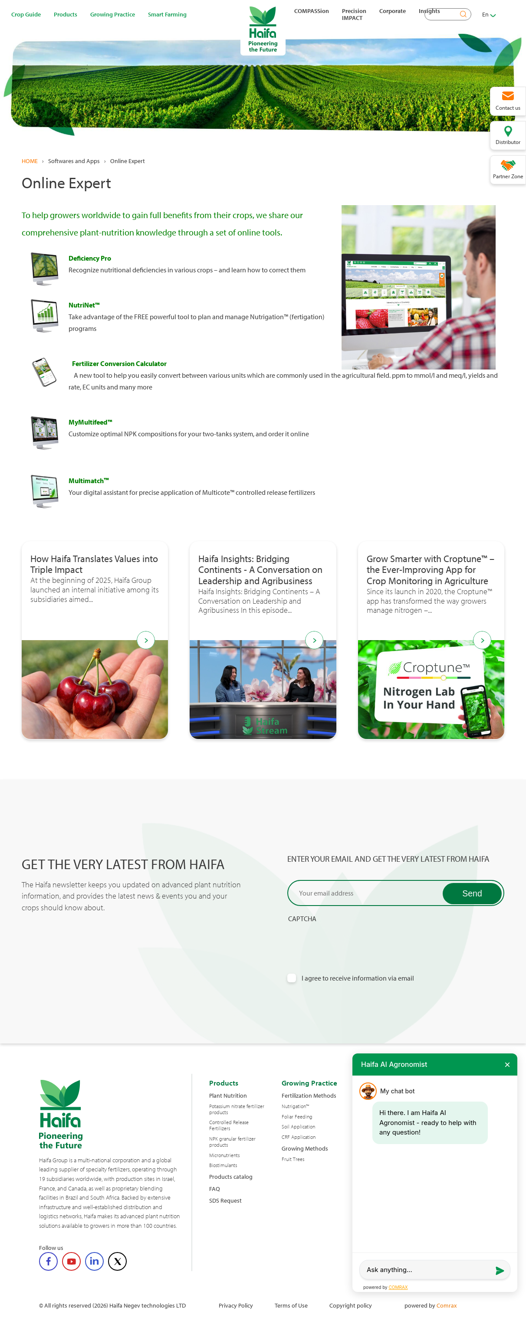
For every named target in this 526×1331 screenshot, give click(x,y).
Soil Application (298, 1127)
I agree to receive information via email (358, 978)
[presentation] (353, 940)
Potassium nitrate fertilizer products (236, 1109)
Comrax (447, 1305)
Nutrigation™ (295, 1106)
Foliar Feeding (297, 1117)
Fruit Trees (293, 1159)
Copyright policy (350, 1305)
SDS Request (225, 1200)
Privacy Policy (236, 1305)
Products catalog (231, 1176)
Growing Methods (305, 1148)
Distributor (508, 141)
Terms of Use (291, 1305)
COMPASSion (311, 11)
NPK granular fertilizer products (232, 1142)
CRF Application (299, 1137)
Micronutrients (224, 1155)
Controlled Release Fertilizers (229, 1125)
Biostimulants (223, 1165)
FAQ (214, 1188)
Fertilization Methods (309, 1095)
